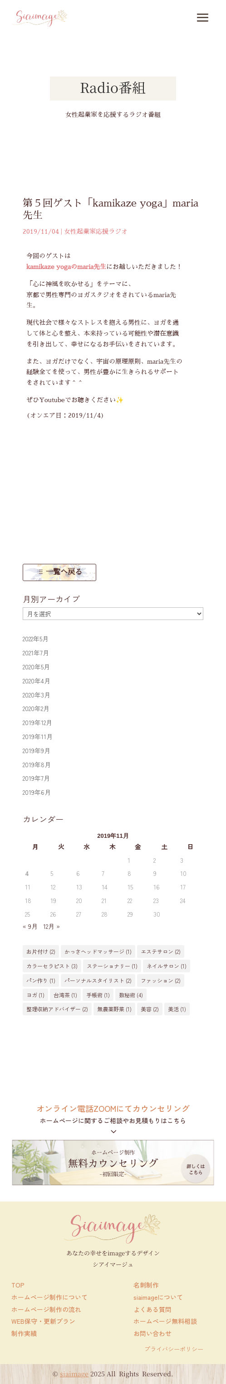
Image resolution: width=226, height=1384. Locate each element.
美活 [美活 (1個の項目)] (177, 1009)
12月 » (51, 926)
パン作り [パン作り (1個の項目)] (40, 980)
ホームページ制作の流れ (46, 1309)
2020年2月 (36, 708)
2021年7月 (36, 652)
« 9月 (30, 926)
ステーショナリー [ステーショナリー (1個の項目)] (112, 966)
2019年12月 (37, 722)
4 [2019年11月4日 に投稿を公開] (27, 873)
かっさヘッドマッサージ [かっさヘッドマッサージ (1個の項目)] (98, 951)
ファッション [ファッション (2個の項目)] (161, 980)
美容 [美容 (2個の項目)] (150, 1009)
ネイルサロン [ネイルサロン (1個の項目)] (167, 966)
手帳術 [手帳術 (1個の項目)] (98, 995)
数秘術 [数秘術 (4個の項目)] (131, 995)
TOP (18, 1284)
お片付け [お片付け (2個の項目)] (40, 951)
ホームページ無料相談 (165, 1321)
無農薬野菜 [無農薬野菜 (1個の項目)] (114, 1009)
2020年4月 (36, 680)
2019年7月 (36, 778)
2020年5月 (36, 666)
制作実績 (24, 1333)
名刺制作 (146, 1284)
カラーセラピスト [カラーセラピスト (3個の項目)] (52, 966)
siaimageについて (158, 1297)
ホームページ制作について (49, 1297)
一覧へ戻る (64, 572)
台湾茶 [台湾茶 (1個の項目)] (65, 995)
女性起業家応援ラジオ (96, 231)
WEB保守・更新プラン (43, 1321)
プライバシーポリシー (173, 1349)
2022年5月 (36, 638)
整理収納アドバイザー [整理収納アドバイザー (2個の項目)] (57, 1009)
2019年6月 (37, 792)
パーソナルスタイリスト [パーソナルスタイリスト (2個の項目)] (98, 980)
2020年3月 (36, 694)
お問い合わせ (152, 1333)
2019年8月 (37, 764)
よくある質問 (152, 1309)
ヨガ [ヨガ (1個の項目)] (35, 995)
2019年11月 (38, 736)
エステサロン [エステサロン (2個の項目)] (161, 951)
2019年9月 (36, 750)
